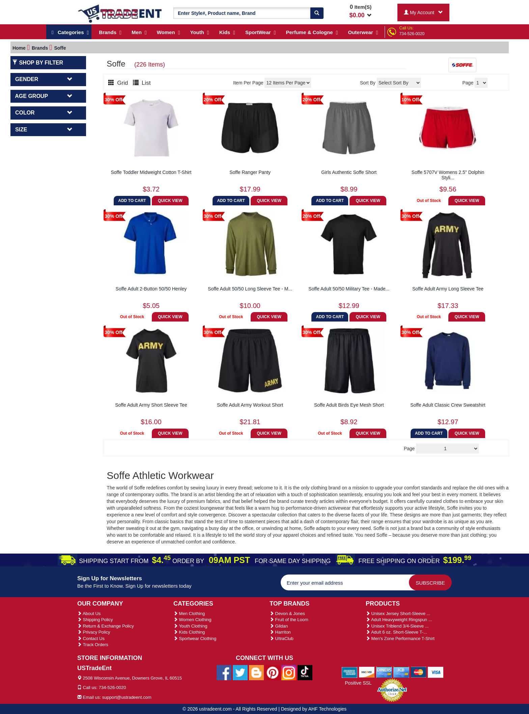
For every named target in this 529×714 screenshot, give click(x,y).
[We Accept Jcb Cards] (401, 671)
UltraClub (282, 638)
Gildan (279, 626)
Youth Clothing (190, 626)
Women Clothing (192, 619)
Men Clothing (189, 613)
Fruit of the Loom (289, 619)
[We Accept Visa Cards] (436, 671)
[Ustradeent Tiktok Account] (305, 672)
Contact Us (91, 638)
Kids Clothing (189, 632)
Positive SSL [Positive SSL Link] (358, 683)
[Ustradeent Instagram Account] (288, 672)
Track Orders (92, 644)
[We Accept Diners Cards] (384, 671)
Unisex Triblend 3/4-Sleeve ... (397, 626)
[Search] (317, 13)
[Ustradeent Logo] (120, 13)
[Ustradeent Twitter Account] (240, 672)
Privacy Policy (93, 632)
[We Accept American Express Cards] (350, 671)
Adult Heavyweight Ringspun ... (399, 619)
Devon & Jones (287, 613)
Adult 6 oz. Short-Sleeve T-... (396, 632)
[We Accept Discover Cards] (367, 671)
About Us (89, 613)
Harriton (280, 632)
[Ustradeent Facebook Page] (224, 672)
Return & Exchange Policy (105, 626)
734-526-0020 (412, 33)
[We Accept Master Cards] (418, 671)
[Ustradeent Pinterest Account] (272, 672)
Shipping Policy (95, 619)
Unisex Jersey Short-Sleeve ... (398, 613)
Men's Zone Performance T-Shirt (400, 638)
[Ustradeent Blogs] (256, 672)
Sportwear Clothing (194, 638)
